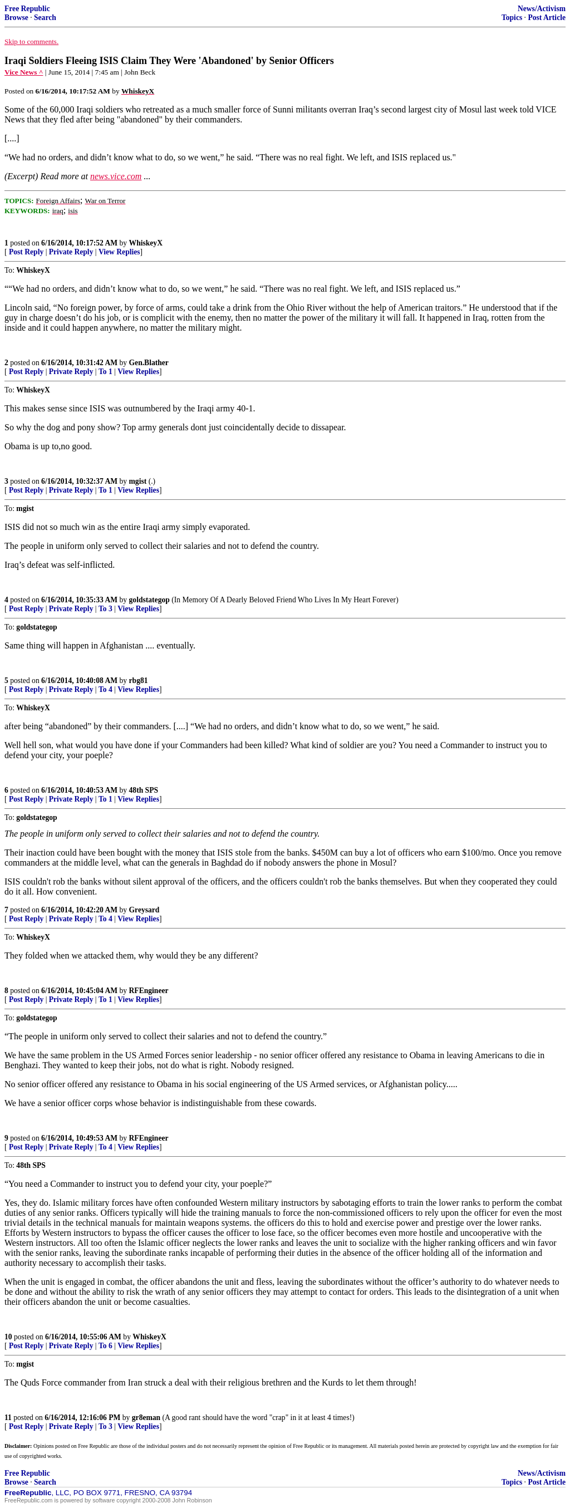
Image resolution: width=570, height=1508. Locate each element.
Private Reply (71, 252)
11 (8, 1417)
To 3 (105, 609)
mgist (138, 481)
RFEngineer (149, 990)
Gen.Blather (149, 362)
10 (8, 1337)
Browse (16, 17)
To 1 (105, 371)
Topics (512, 17)
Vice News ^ (23, 72)
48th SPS (144, 790)
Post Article (547, 17)
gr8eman (146, 1417)
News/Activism (542, 8)
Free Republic (27, 8)
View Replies (119, 252)
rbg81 (138, 680)
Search (45, 17)
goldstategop (149, 600)
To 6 (105, 1346)
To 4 (105, 689)
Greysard (144, 910)
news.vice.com (115, 176)
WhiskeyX (146, 243)
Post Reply (26, 252)
